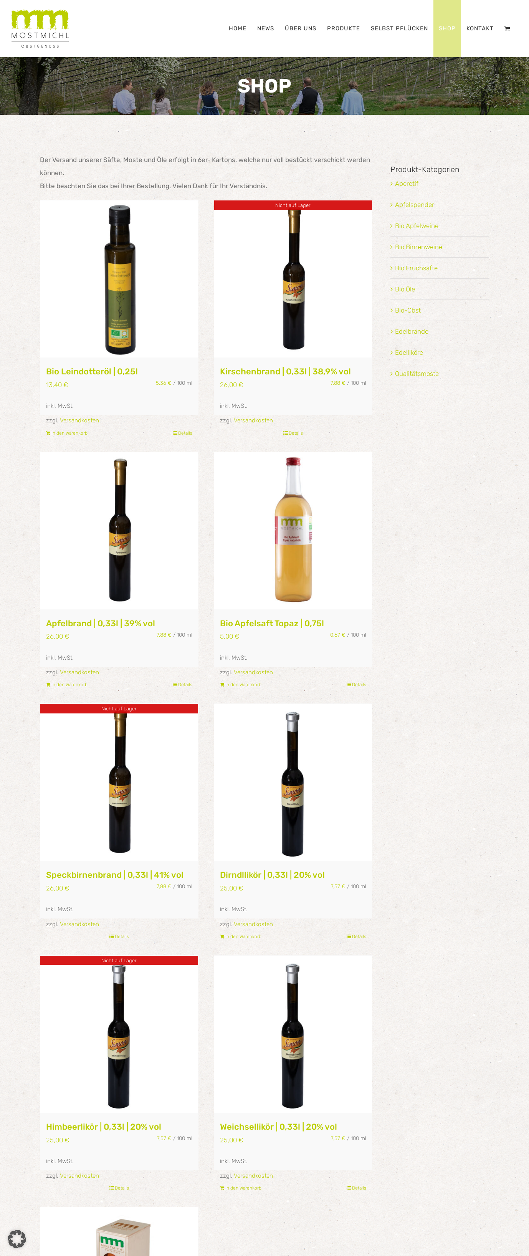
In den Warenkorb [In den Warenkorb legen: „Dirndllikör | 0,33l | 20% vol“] (243, 936)
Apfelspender (414, 205)
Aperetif (406, 183)
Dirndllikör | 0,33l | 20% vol (272, 875)
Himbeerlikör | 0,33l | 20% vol (103, 1127)
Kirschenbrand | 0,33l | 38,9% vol (285, 371)
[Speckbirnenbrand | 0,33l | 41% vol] (119, 782)
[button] (17, 1239)
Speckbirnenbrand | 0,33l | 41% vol (114, 875)
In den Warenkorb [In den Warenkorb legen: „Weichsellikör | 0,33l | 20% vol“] (243, 1188)
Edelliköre (409, 352)
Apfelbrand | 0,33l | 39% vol (100, 623)
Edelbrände (411, 331)
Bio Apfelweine (416, 226)
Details (185, 433)
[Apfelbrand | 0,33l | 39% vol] (119, 530)
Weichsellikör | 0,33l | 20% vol (278, 1127)
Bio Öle (405, 289)
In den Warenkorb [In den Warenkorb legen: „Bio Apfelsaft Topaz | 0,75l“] (243, 684)
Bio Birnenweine (418, 247)
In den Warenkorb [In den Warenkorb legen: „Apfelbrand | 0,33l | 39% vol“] (69, 684)
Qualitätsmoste (417, 373)
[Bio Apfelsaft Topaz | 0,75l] (293, 530)
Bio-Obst (408, 310)
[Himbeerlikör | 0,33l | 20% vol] (119, 1034)
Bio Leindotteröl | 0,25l (92, 371)
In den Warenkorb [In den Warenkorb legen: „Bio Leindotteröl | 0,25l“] (69, 433)
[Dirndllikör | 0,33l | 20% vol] (293, 782)
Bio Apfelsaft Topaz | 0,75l (272, 623)
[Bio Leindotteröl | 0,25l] (119, 278)
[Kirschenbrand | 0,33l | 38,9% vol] (293, 278)
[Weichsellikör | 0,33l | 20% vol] (293, 1034)
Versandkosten (79, 420)
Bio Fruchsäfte (416, 268)
